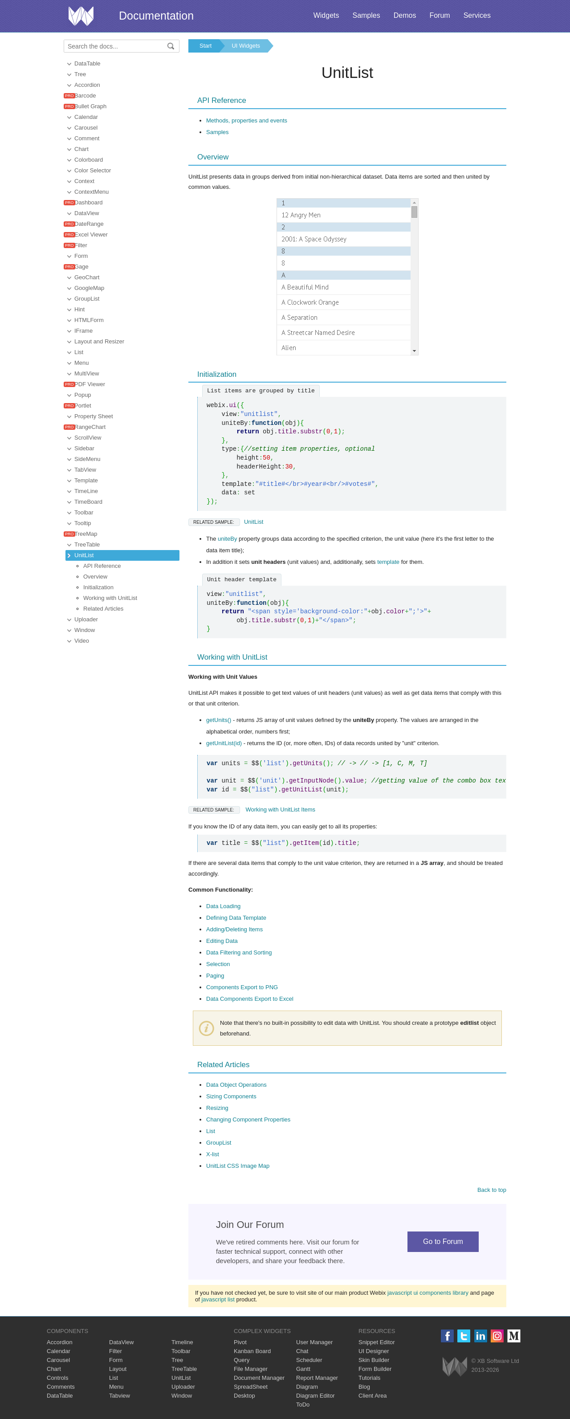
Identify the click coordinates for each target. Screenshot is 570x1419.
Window (84, 630)
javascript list (217, 1299)
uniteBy (227, 538)
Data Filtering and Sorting (239, 952)
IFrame (83, 330)
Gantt (303, 1369)
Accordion (87, 85)
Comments (61, 1386)
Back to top (491, 1190)
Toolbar (84, 512)
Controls (57, 1377)
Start (206, 45)
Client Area (372, 1395)
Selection (218, 964)
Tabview (119, 1395)
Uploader (86, 619)
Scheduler (309, 1360)
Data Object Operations (236, 1084)
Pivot (240, 1342)
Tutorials (369, 1377)
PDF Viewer (89, 384)
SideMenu (87, 459)
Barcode (85, 95)
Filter (80, 245)
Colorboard (88, 159)
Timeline (182, 1342)
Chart (81, 149)
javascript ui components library (427, 1292)
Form (81, 256)
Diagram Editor (315, 1395)
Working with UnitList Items (251, 809)
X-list (212, 1154)
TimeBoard (88, 501)
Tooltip (82, 523)
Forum (439, 15)
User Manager (314, 1342)
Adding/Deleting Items (234, 929)
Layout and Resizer (99, 341)
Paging (215, 975)
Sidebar (84, 448)
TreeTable (87, 544)
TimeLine (86, 491)
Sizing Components (231, 1096)
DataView (86, 213)
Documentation (156, 15)
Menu (81, 362)
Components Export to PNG (242, 987)
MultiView (86, 373)
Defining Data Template (236, 917)
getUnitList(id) (224, 743)
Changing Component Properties (248, 1119)
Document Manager (259, 1377)
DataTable (87, 63)
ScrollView (87, 437)
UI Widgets (246, 45)
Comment (86, 138)
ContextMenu (91, 191)
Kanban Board (252, 1351)
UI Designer (373, 1351)
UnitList (84, 555)
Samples (366, 15)
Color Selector (92, 170)
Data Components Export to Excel (249, 998)
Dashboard (88, 202)
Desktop (244, 1395)
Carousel (86, 127)
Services (477, 15)
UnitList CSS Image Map (237, 1165)
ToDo (302, 1404)
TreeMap (86, 533)
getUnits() (218, 720)
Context (84, 181)
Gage (81, 266)
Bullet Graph (90, 106)
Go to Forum (443, 1241)
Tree (80, 74)
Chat (302, 1351)
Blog (364, 1386)
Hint (79, 309)
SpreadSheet (251, 1386)
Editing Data (222, 941)
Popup (82, 394)
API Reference (102, 566)
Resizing (217, 1108)
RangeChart (90, 427)
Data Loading (223, 906)
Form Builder (374, 1369)
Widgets (326, 15)
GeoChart (86, 277)
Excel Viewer (91, 234)
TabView (85, 469)
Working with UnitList (110, 598)
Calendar (86, 117)
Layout (117, 1369)
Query (241, 1360)
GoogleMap (89, 288)
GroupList (86, 298)
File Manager (251, 1369)
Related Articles (103, 608)
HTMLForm (89, 320)
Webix (455, 1367)
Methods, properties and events (246, 120)
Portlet (82, 405)
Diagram (307, 1386)
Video (81, 640)
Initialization (98, 587)
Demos (405, 15)
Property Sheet (93, 416)
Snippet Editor (376, 1342)
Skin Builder (373, 1360)
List (78, 352)
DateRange (89, 223)
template (388, 562)
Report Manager (317, 1377)
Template (86, 480)
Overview (95, 576)
